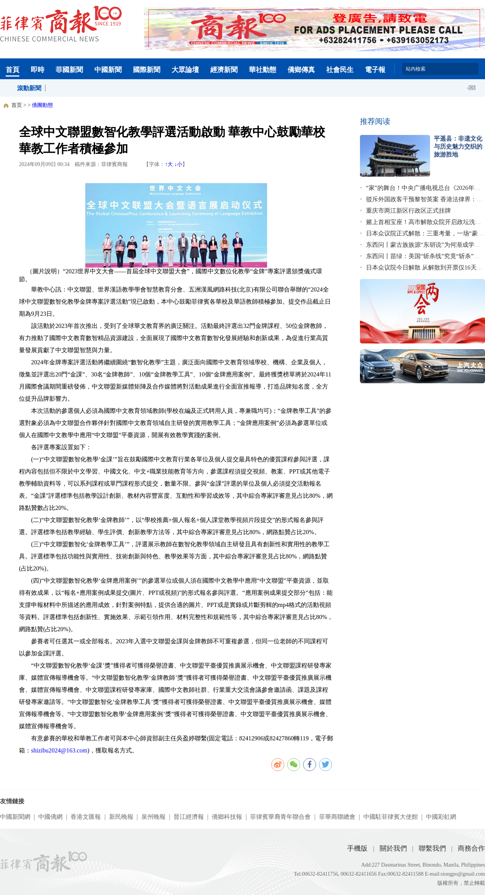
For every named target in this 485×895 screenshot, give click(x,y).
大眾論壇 (185, 70)
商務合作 (471, 848)
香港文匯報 (85, 816)
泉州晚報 (153, 816)
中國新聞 (108, 70)
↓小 (178, 164)
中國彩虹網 (441, 816)
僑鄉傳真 (301, 70)
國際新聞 (146, 70)
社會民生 (340, 70)
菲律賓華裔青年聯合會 (280, 816)
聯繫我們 (432, 848)
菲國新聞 (69, 70)
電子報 (375, 70)
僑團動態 (42, 105)
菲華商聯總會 (337, 816)
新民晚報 (121, 816)
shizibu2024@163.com (59, 750)
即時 (37, 70)
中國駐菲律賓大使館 (390, 816)
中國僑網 (50, 816)
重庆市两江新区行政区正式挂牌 (408, 210)
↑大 (169, 164)
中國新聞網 (15, 816)
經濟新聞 (224, 70)
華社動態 (262, 70)
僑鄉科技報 (227, 816)
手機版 (357, 848)
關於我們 (393, 848)
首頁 (12, 70)
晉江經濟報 (189, 816)
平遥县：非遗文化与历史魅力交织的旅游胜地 (458, 146)
